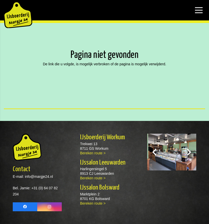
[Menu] (198, 10)
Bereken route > (93, 153)
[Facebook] (25, 206)
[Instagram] (49, 206)
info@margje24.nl (38, 177)
